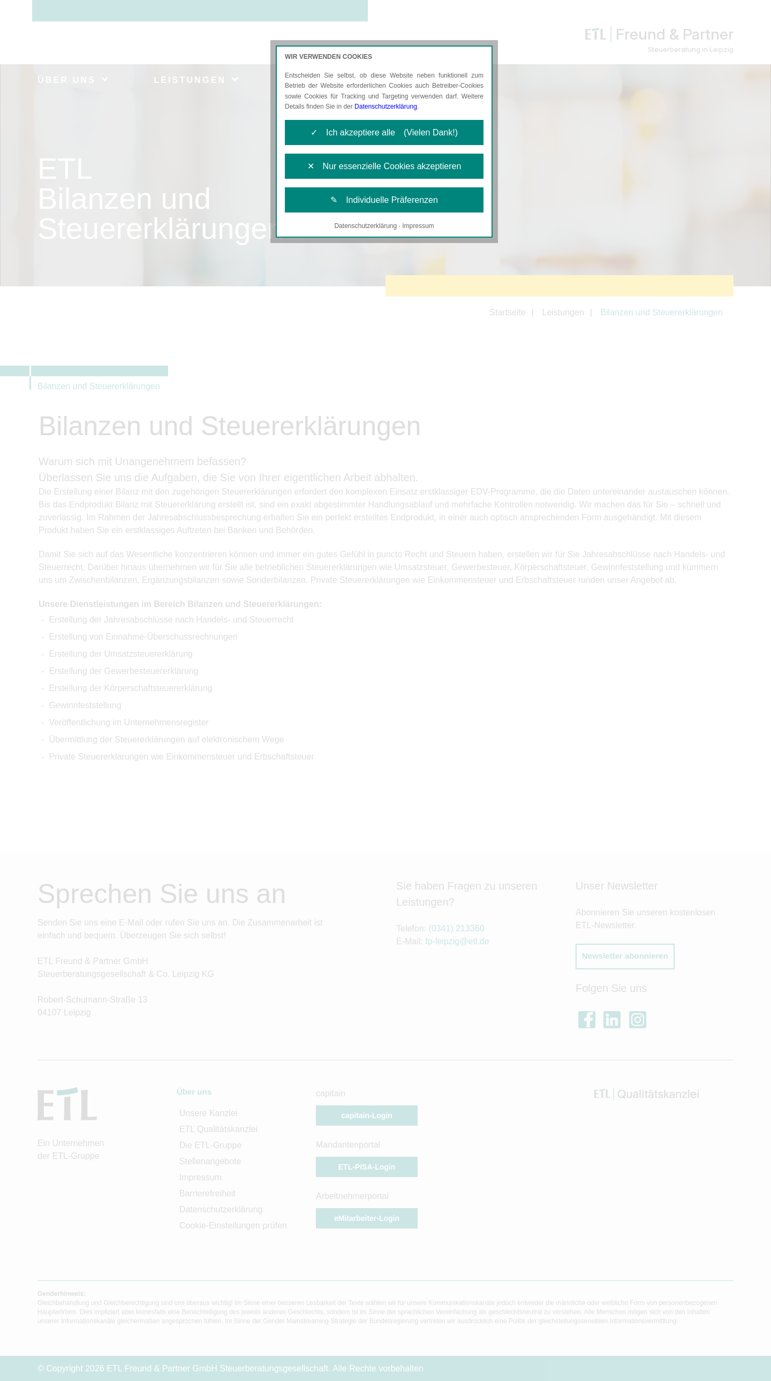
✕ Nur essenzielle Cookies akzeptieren (384, 166)
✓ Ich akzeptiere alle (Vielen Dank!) (384, 132)
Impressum (418, 226)
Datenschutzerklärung (385, 106)
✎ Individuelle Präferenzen (384, 199)
